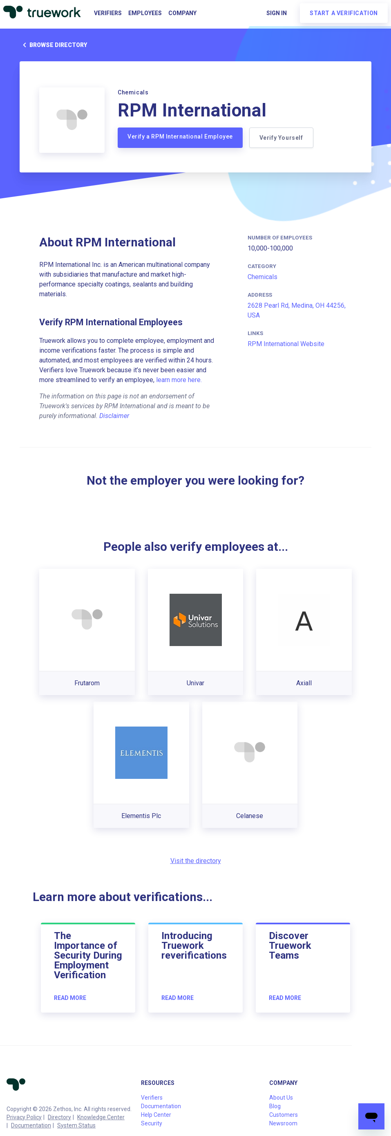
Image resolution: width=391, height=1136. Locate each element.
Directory (59, 1117)
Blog (275, 1106)
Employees (145, 13)
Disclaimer (114, 416)
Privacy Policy (24, 1117)
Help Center (156, 1114)
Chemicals (262, 277)
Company (182, 13)
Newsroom (283, 1123)
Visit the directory (195, 861)
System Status (76, 1125)
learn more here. (179, 380)
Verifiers (108, 13)
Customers (283, 1114)
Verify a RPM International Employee (180, 136)
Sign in (276, 13)
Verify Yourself (281, 137)
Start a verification (344, 13)
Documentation (31, 1125)
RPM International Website (286, 344)
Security (151, 1123)
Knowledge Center (101, 1117)
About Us (281, 1097)
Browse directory (53, 45)
